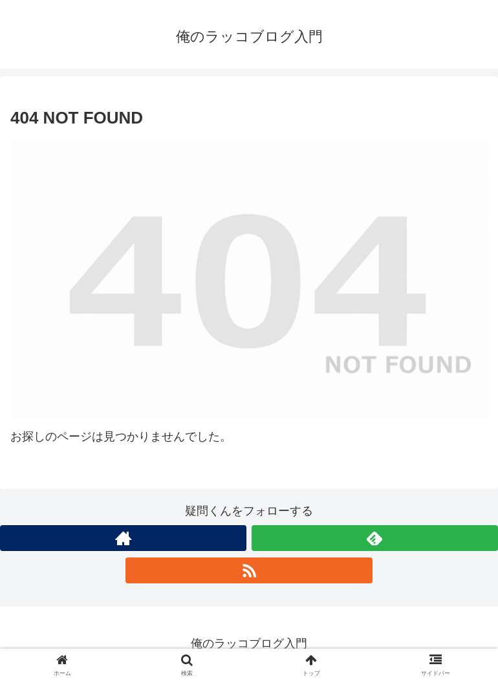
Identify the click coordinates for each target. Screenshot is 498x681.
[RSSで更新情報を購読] (248, 570)
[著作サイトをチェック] (123, 538)
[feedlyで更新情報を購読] (375, 538)
